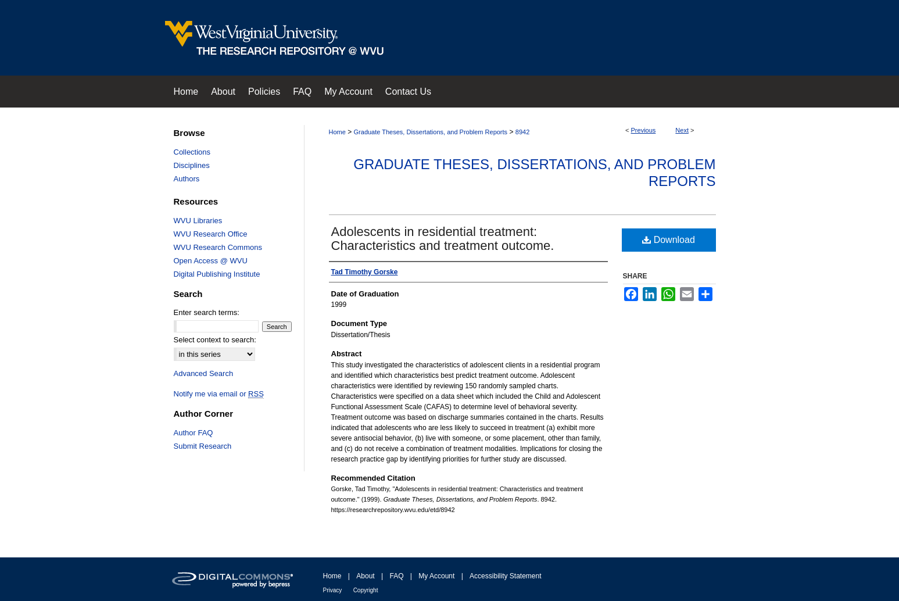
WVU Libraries (198, 220)
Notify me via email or (219, 393)
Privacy (332, 590)
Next (682, 130)
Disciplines (192, 165)
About (365, 576)
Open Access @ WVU (211, 260)
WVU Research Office (211, 234)
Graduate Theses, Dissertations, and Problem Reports (431, 131)
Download (668, 240)
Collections (192, 152)
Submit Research (203, 446)
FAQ (396, 576)
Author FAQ (193, 432)
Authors (187, 178)
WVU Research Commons (218, 247)
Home (337, 131)
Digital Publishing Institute (217, 274)
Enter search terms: (206, 312)
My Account (436, 576)
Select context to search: (215, 339)
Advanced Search (204, 373)
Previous (643, 130)
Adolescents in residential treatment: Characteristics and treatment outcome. (442, 238)
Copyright (365, 590)
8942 (522, 131)
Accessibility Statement (505, 576)
